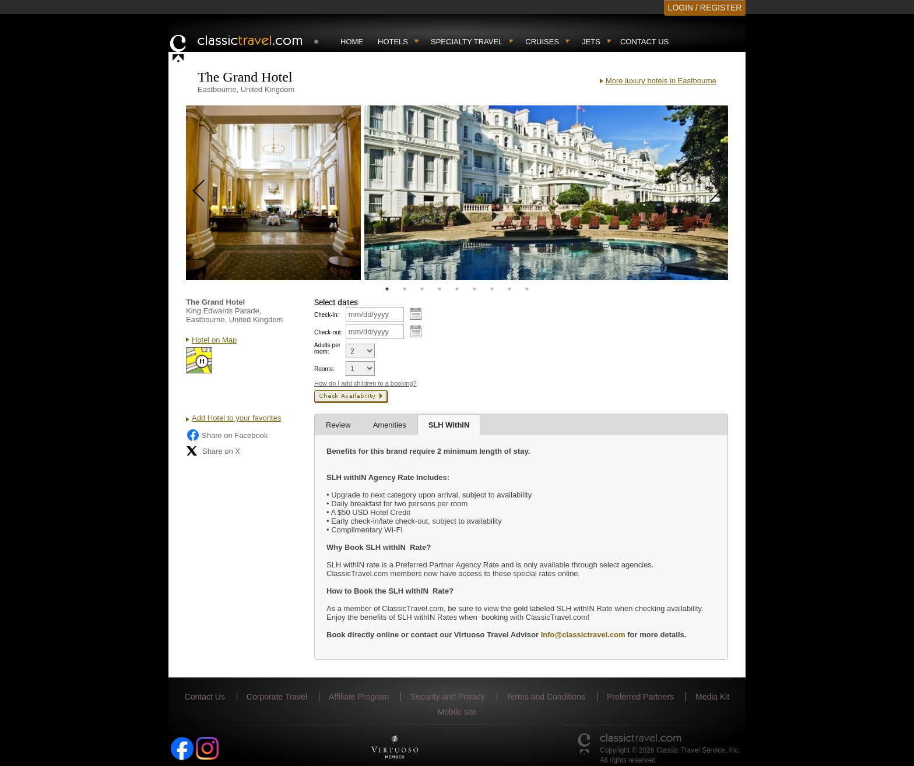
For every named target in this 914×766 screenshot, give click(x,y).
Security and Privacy (447, 696)
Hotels (393, 41)
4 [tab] (439, 289)
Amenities (389, 425)
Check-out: (328, 332)
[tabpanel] (273, 192)
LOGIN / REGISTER (705, 7)
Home (351, 41)
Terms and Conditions (546, 696)
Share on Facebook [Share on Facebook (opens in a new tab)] (227, 435)
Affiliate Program (359, 696)
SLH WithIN (449, 425)
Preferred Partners (640, 696)
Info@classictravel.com (583, 634)
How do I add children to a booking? (365, 383)
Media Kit (712, 696)
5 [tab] (457, 289)
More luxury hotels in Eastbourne (661, 80)
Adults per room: (327, 348)
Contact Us (644, 41)
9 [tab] (527, 289)
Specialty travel (466, 41)
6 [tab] (474, 289)
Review (338, 425)
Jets (591, 41)
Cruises (542, 41)
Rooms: (324, 369)
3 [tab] (422, 289)
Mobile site (457, 711)
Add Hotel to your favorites (236, 418)
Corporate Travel (277, 696)
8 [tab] (509, 289)
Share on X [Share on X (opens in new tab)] (213, 451)
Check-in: (326, 315)
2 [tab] (404, 289)
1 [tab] (387, 289)
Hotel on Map (214, 340)
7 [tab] (492, 289)
